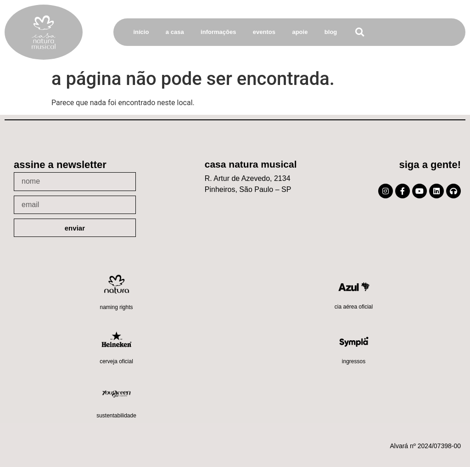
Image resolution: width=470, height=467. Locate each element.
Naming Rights (116, 307)
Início (141, 31)
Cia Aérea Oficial (354, 307)
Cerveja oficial (116, 361)
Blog (331, 31)
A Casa (175, 31)
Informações (218, 31)
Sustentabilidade (116, 415)
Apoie (300, 31)
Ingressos (353, 361)
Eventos (264, 31)
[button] (360, 32)
